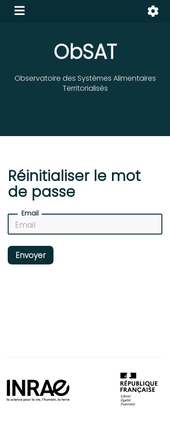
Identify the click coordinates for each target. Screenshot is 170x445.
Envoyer (30, 255)
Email (30, 213)
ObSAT (85, 52)
